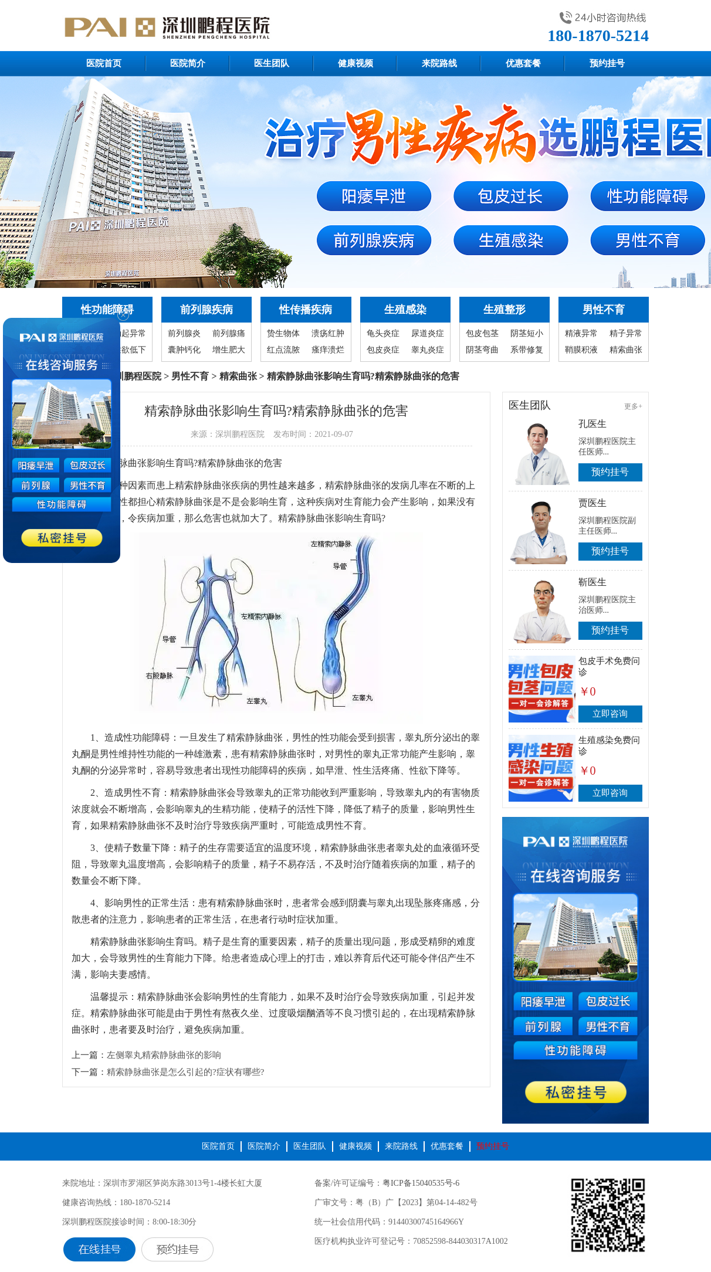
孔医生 (592, 424)
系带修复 (526, 349)
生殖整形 (504, 310)
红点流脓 (283, 349)
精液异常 (581, 333)
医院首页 (103, 63)
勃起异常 (129, 333)
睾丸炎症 (427, 349)
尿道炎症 (427, 333)
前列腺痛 (228, 333)
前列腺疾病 (206, 310)
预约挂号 (607, 63)
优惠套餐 (523, 63)
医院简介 (187, 63)
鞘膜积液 (581, 349)
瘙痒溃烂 (328, 349)
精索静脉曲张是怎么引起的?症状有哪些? (185, 1072)
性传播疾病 (305, 310)
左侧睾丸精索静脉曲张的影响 (164, 1055)
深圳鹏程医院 (133, 376)
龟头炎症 (383, 333)
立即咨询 (610, 713)
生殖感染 (405, 310)
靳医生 (592, 582)
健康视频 (355, 63)
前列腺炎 (184, 333)
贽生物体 (283, 333)
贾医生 (592, 503)
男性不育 (604, 310)
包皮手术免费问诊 (609, 666)
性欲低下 (129, 349)
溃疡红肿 (328, 333)
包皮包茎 (482, 333)
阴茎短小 (526, 333)
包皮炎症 (383, 349)
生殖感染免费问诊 (609, 745)
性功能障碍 (107, 310)
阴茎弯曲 (482, 349)
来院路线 (439, 63)
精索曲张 (626, 349)
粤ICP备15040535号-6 (420, 1183)
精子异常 (626, 333)
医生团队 (271, 63)
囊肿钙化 (184, 349)
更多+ (633, 406)
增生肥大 (228, 349)
